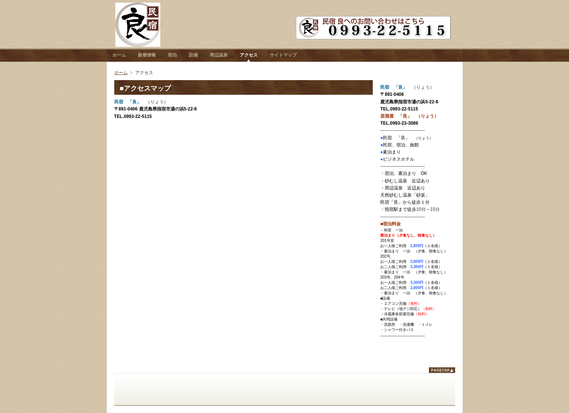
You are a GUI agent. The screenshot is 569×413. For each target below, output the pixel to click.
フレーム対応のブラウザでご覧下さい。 (243, 236)
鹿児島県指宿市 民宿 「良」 (137, 25)
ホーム (121, 72)
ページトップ (442, 370)
